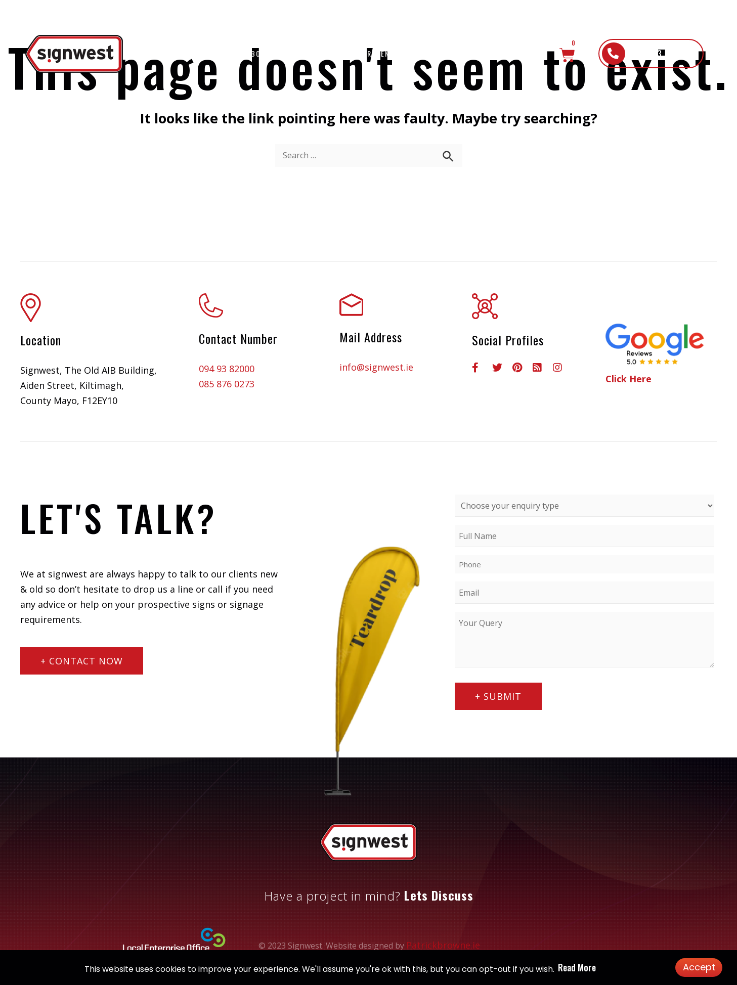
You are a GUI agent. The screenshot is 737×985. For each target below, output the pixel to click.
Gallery (446, 53)
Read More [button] (577, 967)
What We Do (325, 53)
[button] (651, 53)
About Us (264, 53)
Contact (525, 53)
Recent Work (392, 53)
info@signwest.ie (376, 367)
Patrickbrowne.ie (443, 945)
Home (222, 53)
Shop (485, 53)
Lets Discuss (438, 895)
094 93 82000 (226, 369)
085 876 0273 (226, 384)
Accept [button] (699, 967)
